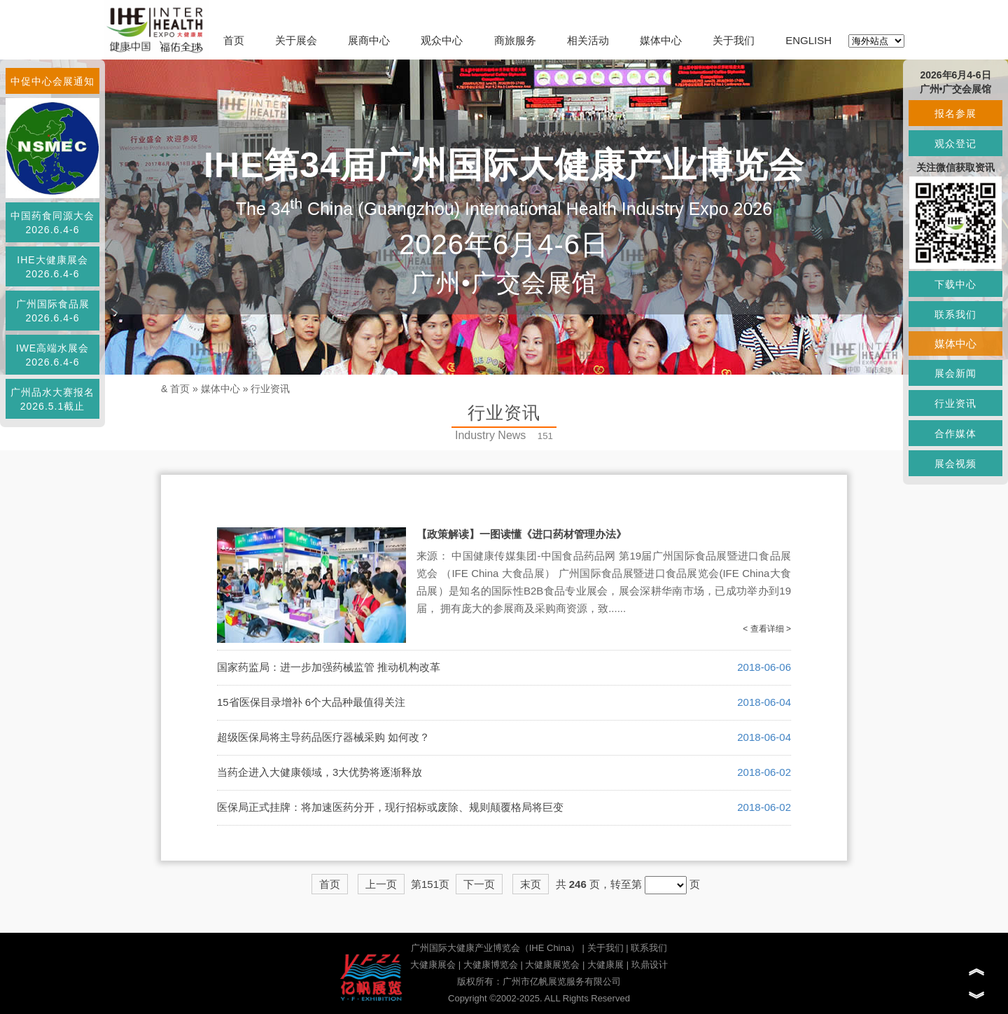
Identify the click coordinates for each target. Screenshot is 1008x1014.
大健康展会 (433, 964)
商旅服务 (515, 40)
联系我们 (649, 948)
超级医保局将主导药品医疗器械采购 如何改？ (323, 737)
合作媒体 (955, 433)
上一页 (381, 884)
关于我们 (734, 40)
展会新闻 (955, 373)
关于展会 (296, 40)
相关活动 (588, 40)
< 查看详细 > (767, 629)
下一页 (479, 884)
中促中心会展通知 (52, 81)
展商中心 (369, 40)
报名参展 (955, 113)
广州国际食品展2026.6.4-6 (53, 311)
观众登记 (955, 143)
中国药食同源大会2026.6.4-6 (52, 222)
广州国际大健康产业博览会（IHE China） (495, 948)
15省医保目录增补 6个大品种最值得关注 (311, 702)
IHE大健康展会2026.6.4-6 (52, 266)
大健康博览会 (490, 964)
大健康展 (605, 964)
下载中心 (955, 284)
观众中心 (442, 40)
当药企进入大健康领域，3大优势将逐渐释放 (319, 772)
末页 (530, 884)
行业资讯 (270, 388)
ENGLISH (808, 40)
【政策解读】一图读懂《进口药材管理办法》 (521, 534)
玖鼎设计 (649, 964)
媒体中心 (661, 40)
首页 (233, 40)
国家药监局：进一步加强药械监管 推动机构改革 (328, 667)
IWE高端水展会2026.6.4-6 (52, 355)
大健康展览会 (552, 964)
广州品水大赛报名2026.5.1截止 (52, 399)
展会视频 (955, 463)
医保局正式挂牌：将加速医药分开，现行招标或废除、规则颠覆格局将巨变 (390, 807)
